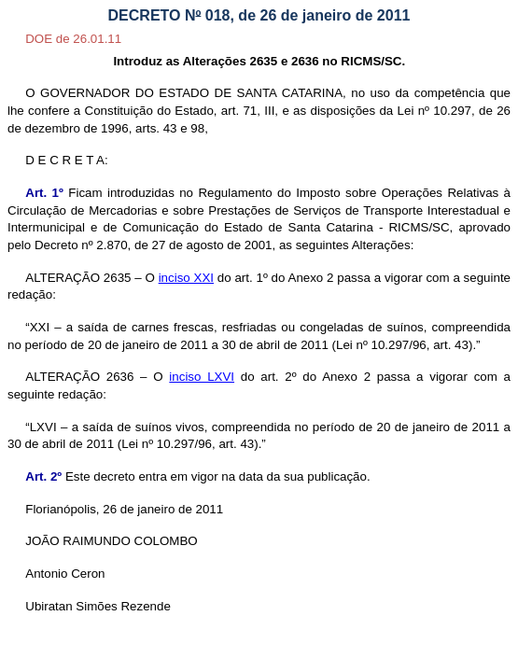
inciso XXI (186, 278)
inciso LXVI (201, 377)
